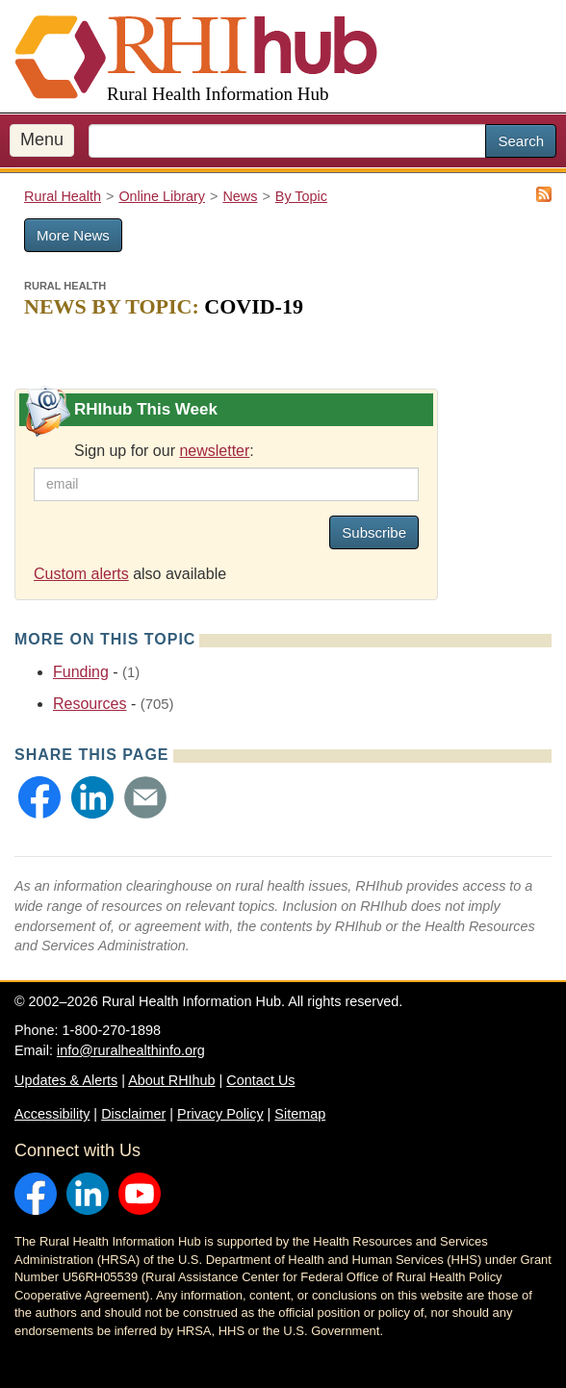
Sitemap (299, 1114)
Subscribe (374, 532)
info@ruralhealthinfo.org (131, 1050)
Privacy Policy (220, 1114)
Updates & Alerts (65, 1080)
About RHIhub (171, 1080)
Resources (89, 703)
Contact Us (260, 1080)
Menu (42, 139)
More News (73, 235)
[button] (39, 797)
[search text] (287, 141)
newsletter (214, 450)
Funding (81, 672)
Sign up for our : (164, 450)
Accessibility (52, 1114)
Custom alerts (81, 574)
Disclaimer (133, 1114)
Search (521, 141)
